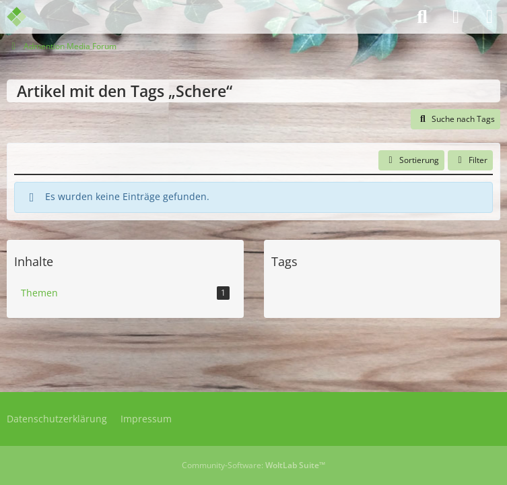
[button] (411, 160)
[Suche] (422, 16)
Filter (470, 160)
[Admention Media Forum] (25, 16)
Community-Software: (253, 465)
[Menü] (489, 16)
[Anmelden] (455, 17)
